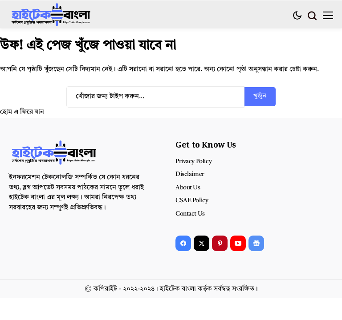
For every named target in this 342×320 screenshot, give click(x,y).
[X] (201, 243)
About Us (187, 187)
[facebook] (183, 243)
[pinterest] (220, 243)
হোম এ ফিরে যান (22, 112)
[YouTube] (238, 243)
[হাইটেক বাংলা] (51, 15)
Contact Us (190, 214)
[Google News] (256, 243)
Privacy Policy (193, 161)
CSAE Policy (191, 200)
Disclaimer (189, 174)
